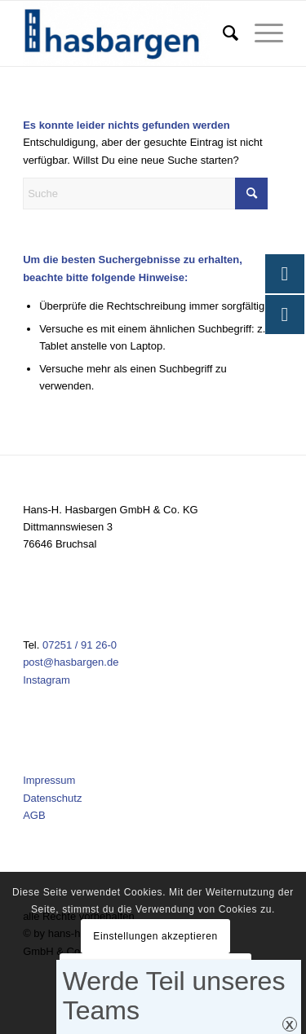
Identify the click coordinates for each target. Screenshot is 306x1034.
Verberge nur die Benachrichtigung (155, 970)
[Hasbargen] (127, 33)
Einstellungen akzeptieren (155, 936)
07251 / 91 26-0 (79, 645)
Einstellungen (155, 1005)
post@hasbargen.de (70, 662)
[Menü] (260, 33)
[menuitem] (222, 33)
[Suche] (222, 33)
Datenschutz (52, 798)
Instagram (46, 680)
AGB (34, 815)
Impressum (49, 780)
